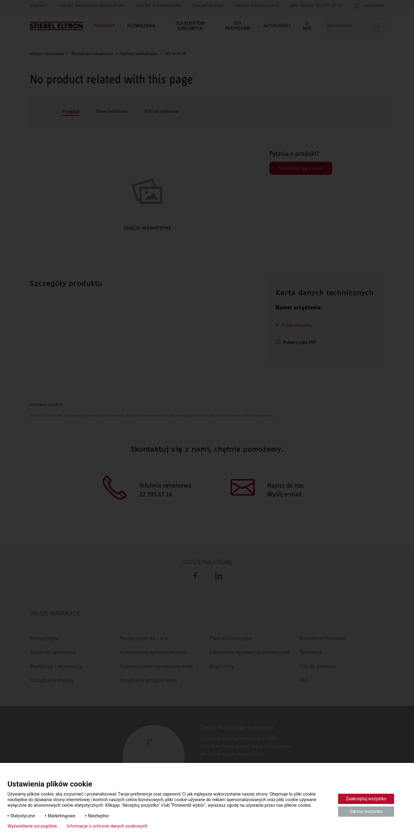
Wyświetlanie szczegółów (32, 826)
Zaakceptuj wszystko (366, 798)
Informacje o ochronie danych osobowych (107, 826)
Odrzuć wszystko (366, 811)
